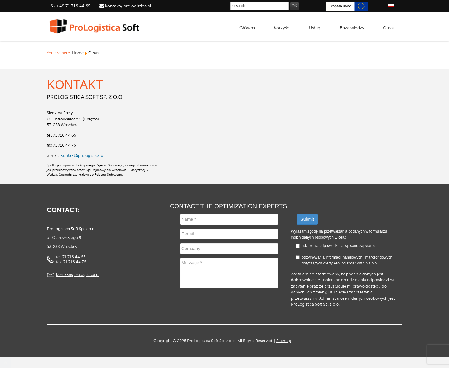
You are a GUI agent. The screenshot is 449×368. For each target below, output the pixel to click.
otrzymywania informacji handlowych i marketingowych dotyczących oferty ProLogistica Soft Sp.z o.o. (344, 260)
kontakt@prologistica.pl (127, 6)
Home (78, 53)
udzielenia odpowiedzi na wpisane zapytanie (338, 246)
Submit (307, 219)
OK (294, 6)
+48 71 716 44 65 (73, 6)
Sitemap (283, 341)
